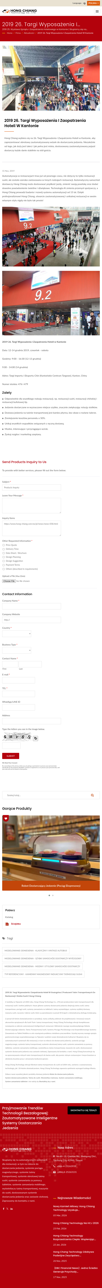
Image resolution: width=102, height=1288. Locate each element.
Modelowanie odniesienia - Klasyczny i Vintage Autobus (36, 950)
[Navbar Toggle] (97, 11)
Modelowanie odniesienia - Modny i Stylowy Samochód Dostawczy (42, 966)
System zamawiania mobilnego (70, 1078)
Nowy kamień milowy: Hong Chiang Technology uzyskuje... (74, 1208)
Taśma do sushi (34, 1078)
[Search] (43, 795)
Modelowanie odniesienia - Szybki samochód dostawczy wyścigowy (43, 958)
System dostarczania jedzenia (16, 1078)
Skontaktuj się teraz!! (84, 1110)
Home (9, 33)
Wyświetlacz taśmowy (49, 1078)
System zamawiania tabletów (16, 1081)
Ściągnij (13, 924)
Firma (18, 33)
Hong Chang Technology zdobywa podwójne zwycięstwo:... (73, 1253)
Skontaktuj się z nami (47, 1081)
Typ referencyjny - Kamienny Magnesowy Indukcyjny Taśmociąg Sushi (43, 974)
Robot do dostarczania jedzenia (62, 1074)
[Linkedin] (12, 1209)
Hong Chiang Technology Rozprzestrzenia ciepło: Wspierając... (74, 1237)
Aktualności (29, 33)
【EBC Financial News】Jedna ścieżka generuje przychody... (75, 1269)
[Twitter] (7, 1209)
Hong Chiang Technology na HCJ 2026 (76, 1223)
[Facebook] (3, 1209)
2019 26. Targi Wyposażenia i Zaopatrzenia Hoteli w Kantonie (65, 33)
